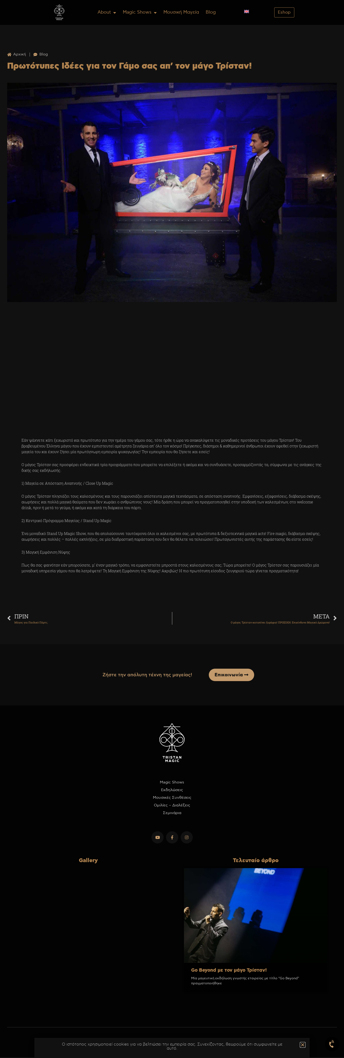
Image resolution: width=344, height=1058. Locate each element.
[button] (303, 1045)
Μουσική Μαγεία (181, 12)
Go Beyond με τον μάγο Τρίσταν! (229, 971)
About (106, 12)
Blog (211, 12)
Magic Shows (140, 12)
